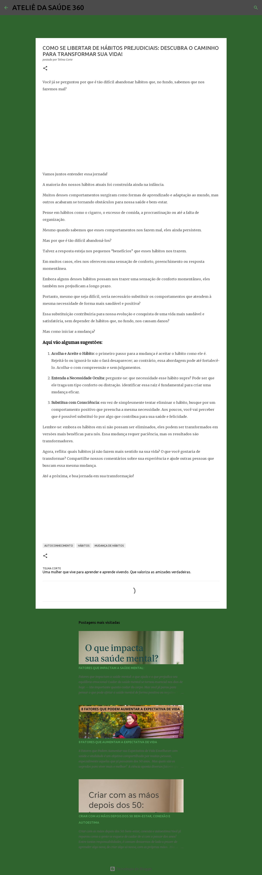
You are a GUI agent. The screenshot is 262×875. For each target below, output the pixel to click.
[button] (45, 68)
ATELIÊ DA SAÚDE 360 (48, 7)
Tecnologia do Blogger (131, 869)
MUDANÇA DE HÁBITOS (109, 545)
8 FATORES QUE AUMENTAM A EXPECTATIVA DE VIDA (118, 742)
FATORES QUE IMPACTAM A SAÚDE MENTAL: (111, 668)
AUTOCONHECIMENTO (58, 545)
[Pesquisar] (90, 7)
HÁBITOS (84, 545)
